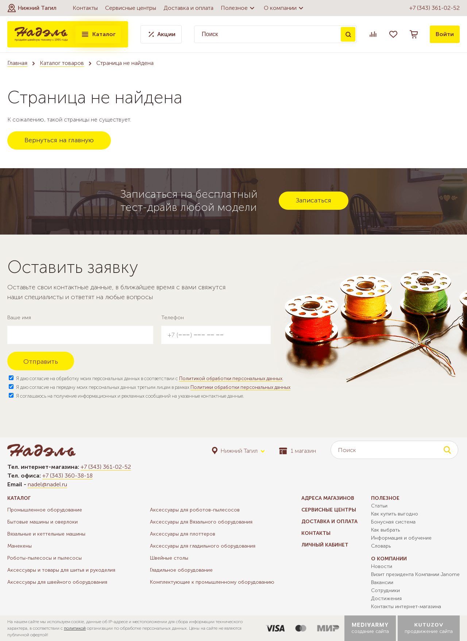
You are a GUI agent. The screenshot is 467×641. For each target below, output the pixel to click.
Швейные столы (169, 558)
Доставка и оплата (188, 7)
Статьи (379, 506)
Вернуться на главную (59, 140)
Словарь (381, 546)
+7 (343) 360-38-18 (67, 475)
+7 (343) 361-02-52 (434, 7)
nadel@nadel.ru (47, 484)
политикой (75, 628)
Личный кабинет (324, 545)
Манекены (19, 546)
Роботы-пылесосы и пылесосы (44, 558)
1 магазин (297, 450)
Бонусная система (393, 522)
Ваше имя (19, 317)
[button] (32, 8)
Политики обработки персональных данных (240, 387)
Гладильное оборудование (181, 570)
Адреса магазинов (327, 498)
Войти (445, 34)
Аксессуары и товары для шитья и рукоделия (61, 570)
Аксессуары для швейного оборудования (57, 582)
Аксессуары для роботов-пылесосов (195, 510)
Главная (17, 62)
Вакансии (382, 582)
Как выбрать (385, 530)
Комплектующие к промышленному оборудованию (212, 582)
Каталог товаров (62, 62)
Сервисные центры (130, 7)
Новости (381, 566)
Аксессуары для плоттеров (182, 534)
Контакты (85, 7)
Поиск (348, 34)
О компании (284, 8)
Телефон (172, 317)
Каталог (98, 34)
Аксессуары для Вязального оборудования (201, 522)
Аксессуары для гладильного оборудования (202, 546)
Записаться (313, 200)
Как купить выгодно (394, 514)
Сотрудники (385, 590)
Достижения (386, 598)
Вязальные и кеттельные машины (46, 534)
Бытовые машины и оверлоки (42, 522)
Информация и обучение (401, 538)
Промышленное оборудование (44, 510)
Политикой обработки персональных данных (230, 378)
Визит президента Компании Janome (415, 574)
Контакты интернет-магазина (406, 606)
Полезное (238, 8)
